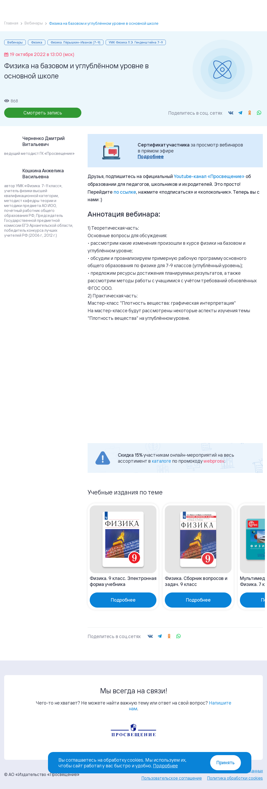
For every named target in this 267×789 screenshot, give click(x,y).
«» (209, 176)
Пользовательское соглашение (171, 778)
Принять (225, 763)
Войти (224, 7)
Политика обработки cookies (235, 778)
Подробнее (151, 157)
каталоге (161, 461)
